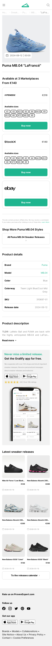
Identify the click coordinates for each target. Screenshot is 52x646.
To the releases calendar (26, 575)
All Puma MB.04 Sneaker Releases (26, 239)
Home (5, 12)
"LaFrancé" (45, 12)
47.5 (20, 115)
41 (7, 111)
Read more (9, 340)
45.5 (7, 115)
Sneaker (15, 12)
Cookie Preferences (23, 637)
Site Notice (8, 634)
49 (32, 115)
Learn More (45, 222)
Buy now (26, 125)
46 (13, 115)
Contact (6, 637)
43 (26, 111)
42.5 (20, 111)
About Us (21, 634)
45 (44, 111)
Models (16, 631)
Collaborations (29, 631)
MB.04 (34, 12)
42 (13, 111)
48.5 (26, 115)
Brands (5, 631)
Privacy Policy (36, 634)
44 (32, 111)
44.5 (38, 111)
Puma (25, 12)
